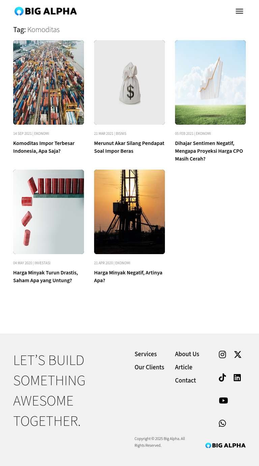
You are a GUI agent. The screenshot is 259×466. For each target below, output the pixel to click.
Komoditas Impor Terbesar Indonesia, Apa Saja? (44, 147)
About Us (187, 354)
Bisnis (121, 133)
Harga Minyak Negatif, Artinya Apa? (128, 276)
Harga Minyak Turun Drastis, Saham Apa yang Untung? (45, 276)
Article (183, 367)
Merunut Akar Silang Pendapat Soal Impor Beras (129, 147)
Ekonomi (41, 133)
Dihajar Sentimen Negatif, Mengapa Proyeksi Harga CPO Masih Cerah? (209, 151)
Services (146, 354)
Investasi (42, 263)
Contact (185, 380)
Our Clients (149, 367)
